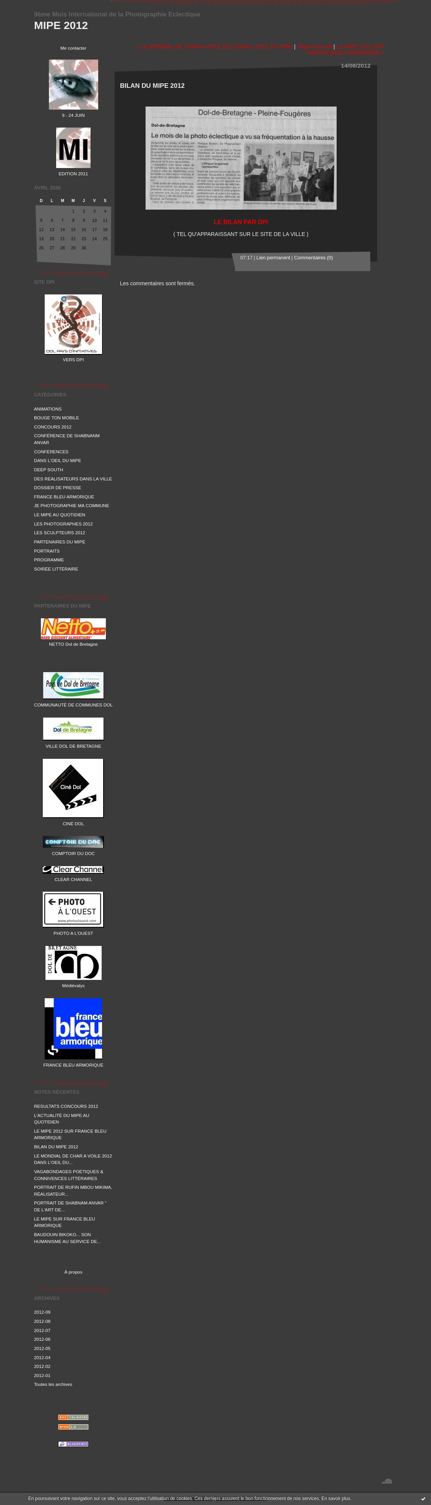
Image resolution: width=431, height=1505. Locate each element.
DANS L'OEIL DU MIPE (57, 460)
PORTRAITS (47, 550)
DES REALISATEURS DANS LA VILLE (73, 478)
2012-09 (42, 1311)
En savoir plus (335, 1498)
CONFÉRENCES (51, 451)
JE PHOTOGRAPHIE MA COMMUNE (71, 505)
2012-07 (42, 1330)
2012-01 (42, 1375)
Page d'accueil (314, 47)
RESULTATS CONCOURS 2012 (66, 1106)
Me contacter (73, 47)
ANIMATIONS (48, 408)
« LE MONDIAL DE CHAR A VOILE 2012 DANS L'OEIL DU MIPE (214, 47)
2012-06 (42, 1339)
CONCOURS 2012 (52, 426)
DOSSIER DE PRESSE (57, 487)
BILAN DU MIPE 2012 (56, 1146)
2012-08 (42, 1321)
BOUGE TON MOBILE (56, 417)
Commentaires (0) (313, 257)
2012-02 (42, 1366)
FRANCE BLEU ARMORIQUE (64, 496)
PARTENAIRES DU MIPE (59, 541)
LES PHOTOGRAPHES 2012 (63, 523)
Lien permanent (273, 257)
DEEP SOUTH (48, 469)
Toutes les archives (53, 1384)
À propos (73, 1271)
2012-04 (42, 1357)
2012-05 (42, 1348)
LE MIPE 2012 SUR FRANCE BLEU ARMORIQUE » (345, 50)
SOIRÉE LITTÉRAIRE (56, 568)
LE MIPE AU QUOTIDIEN (59, 514)
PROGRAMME (49, 559)
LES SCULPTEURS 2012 (59, 532)
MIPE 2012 (61, 25)
